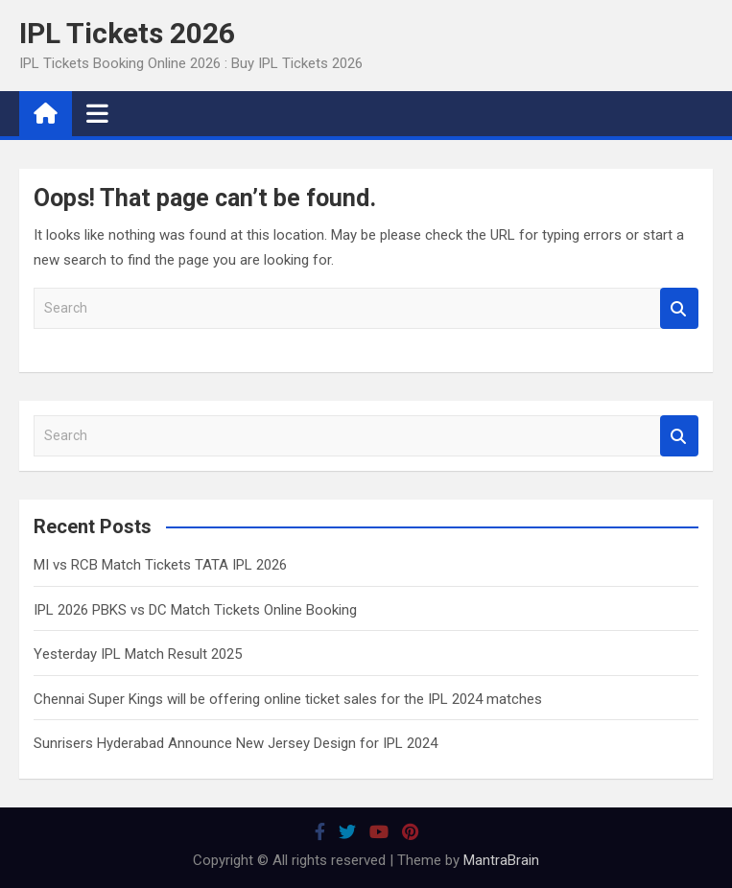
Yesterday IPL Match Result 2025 (138, 654)
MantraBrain (501, 860)
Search (679, 308)
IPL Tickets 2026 (127, 33)
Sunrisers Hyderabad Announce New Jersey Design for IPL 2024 (235, 743)
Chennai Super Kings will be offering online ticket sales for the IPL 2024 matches (288, 699)
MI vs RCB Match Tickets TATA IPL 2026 (160, 564)
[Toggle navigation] (97, 113)
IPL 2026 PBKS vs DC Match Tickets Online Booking (195, 610)
